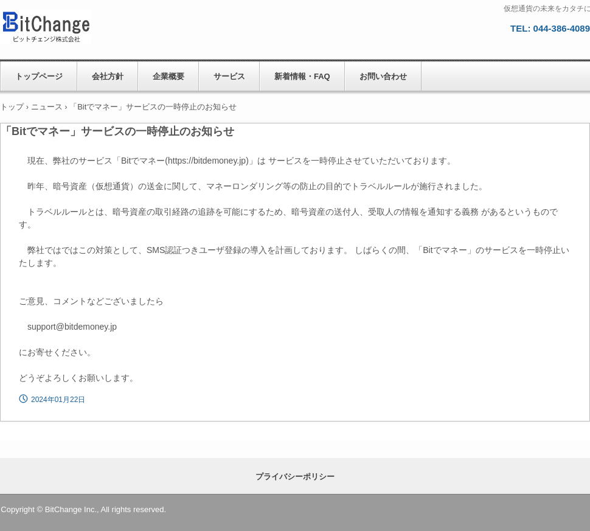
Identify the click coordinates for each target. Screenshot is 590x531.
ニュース (47, 106)
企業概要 (168, 76)
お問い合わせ (383, 76)
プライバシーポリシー (295, 477)
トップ (12, 106)
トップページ (39, 76)
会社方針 (107, 76)
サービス (229, 76)
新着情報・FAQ (302, 76)
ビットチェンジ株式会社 (64, 27)
